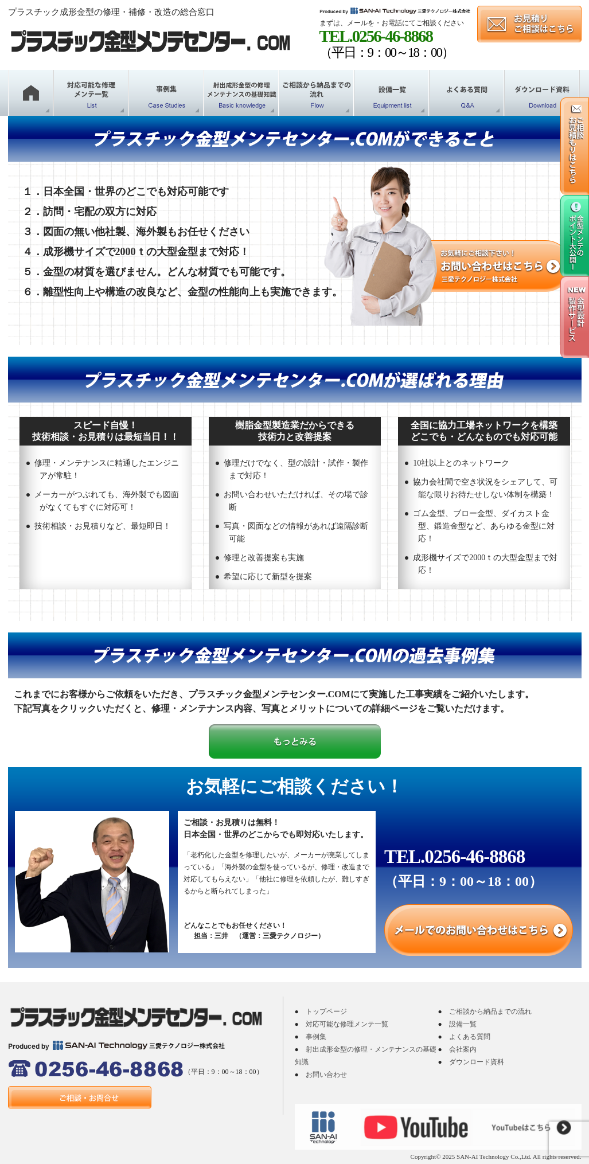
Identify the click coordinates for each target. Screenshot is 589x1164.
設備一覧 (463, 1024)
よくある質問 (469, 1037)
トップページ (326, 1011)
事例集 (316, 1037)
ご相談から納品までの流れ (490, 1011)
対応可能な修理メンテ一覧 (347, 1024)
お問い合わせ (326, 1075)
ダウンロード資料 (476, 1062)
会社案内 (463, 1049)
